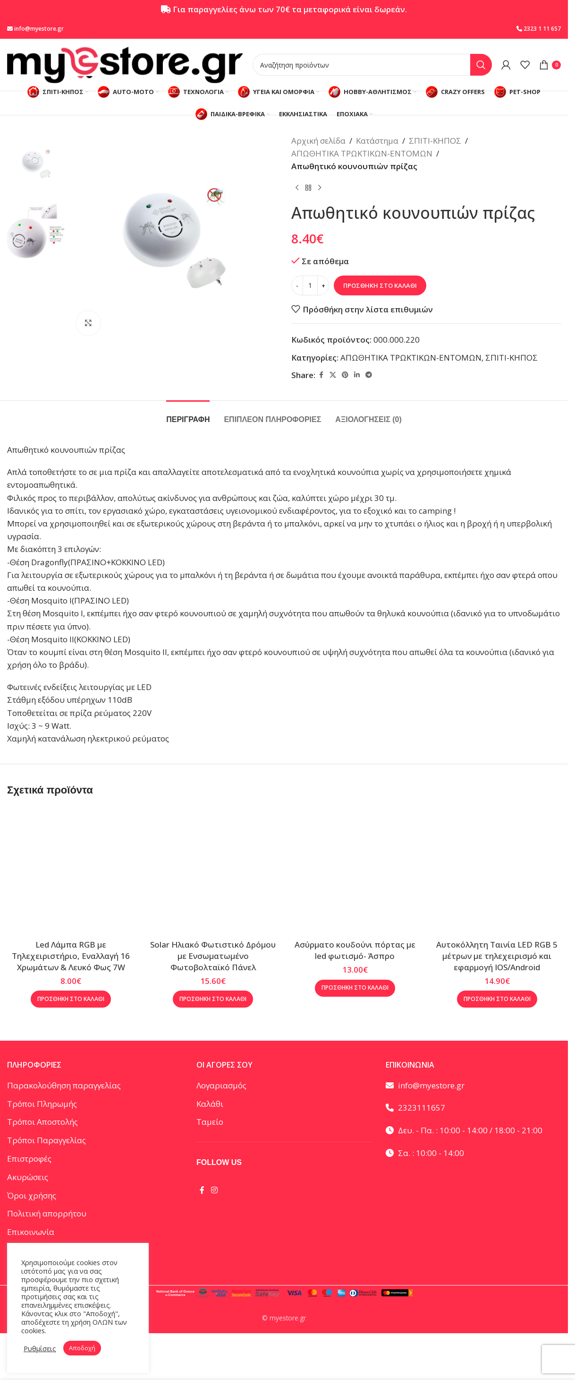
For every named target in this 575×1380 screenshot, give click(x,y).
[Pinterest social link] (345, 375)
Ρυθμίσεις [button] (40, 1348)
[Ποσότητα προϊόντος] (310, 285)
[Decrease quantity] (297, 285)
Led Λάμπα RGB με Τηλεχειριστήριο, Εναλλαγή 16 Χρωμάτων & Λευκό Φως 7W (71, 956)
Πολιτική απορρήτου (46, 1213)
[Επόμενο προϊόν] (319, 188)
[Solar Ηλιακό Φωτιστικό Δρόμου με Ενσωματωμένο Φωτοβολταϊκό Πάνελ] (213, 871)
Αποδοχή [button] (82, 1348)
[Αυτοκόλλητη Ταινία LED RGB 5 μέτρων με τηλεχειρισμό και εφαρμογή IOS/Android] (497, 871)
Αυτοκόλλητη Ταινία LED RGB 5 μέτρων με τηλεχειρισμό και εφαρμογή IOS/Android (497, 956)
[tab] (188, 414)
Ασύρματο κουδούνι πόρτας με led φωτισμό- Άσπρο (355, 950)
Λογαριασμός (221, 1085)
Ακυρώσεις (27, 1177)
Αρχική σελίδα (318, 140)
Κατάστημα (377, 140)
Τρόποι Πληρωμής (42, 1103)
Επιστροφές (29, 1158)
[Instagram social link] (214, 1190)
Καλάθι (209, 1103)
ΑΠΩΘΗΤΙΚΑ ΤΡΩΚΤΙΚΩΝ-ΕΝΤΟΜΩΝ (361, 153)
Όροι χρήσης (31, 1195)
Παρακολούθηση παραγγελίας (64, 1085)
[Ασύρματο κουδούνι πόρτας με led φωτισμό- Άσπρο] (355, 871)
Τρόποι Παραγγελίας (46, 1140)
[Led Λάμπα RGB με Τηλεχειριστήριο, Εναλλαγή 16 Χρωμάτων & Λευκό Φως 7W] (71, 871)
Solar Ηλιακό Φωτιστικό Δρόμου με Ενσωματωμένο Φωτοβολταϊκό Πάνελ (213, 956)
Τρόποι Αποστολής (42, 1121)
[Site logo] (125, 64)
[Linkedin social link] (357, 375)
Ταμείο (209, 1121)
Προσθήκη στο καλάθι (380, 285)
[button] (71, 999)
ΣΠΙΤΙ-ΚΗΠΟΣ (435, 140)
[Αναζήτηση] (372, 65)
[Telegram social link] (369, 375)
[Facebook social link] (321, 375)
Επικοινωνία (30, 1231)
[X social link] (333, 375)
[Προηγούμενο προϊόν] (297, 188)
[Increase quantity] (323, 285)
